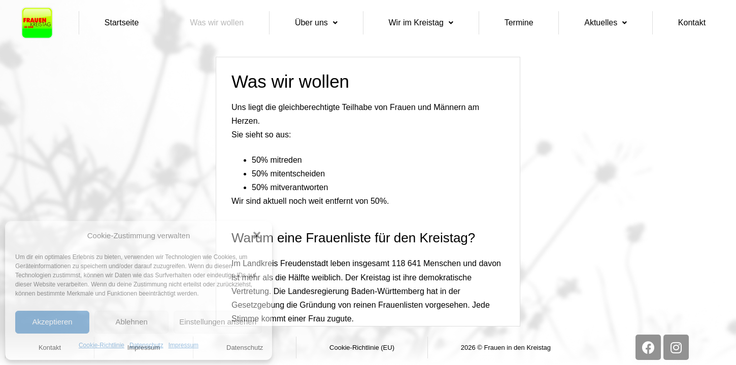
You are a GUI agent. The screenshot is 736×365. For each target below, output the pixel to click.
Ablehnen (131, 321)
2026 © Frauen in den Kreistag (506, 347)
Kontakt (692, 22)
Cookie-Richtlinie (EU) (361, 347)
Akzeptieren (52, 321)
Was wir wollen (217, 22)
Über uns (316, 22)
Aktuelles (605, 22)
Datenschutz (146, 345)
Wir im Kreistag (421, 22)
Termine (519, 22)
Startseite (122, 22)
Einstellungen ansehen (217, 321)
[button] (257, 235)
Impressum (183, 345)
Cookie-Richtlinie (101, 345)
